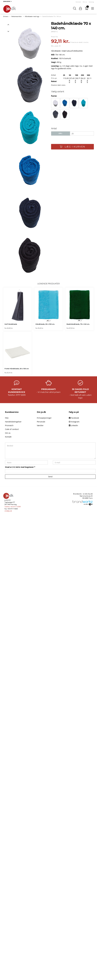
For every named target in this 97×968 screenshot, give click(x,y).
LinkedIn (73, 425)
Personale (41, 421)
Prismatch (9, 425)
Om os (85, 2)
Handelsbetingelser (13, 421)
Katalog (91, 2)
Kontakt (78, 2)
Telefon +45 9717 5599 (13, 507)
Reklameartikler (16, 16)
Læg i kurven (72, 146)
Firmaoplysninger (44, 418)
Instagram (74, 421)
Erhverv (5, 16)
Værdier (40, 425)
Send (50, 476)
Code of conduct (12, 429)
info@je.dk (8, 511)
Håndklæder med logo (32, 16)
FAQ (6, 418)
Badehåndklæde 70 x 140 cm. (51, 16)
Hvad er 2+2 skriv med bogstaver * (20, 467)
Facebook (74, 418)
